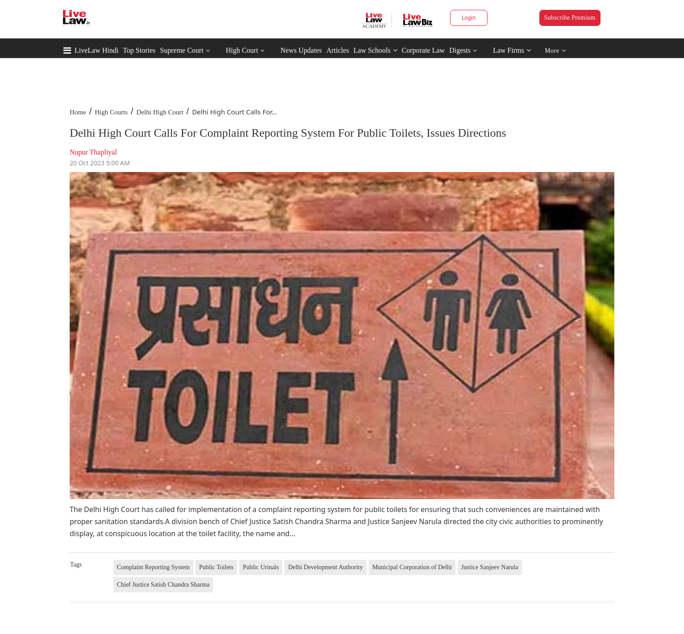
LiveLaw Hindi (96, 50)
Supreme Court (181, 50)
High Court (242, 50)
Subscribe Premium (570, 17)
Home (78, 112)
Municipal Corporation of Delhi (412, 567)
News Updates (301, 50)
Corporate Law (423, 50)
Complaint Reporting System (153, 567)
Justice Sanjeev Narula (489, 567)
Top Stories (139, 50)
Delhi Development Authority (325, 567)
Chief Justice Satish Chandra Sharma (163, 584)
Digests (460, 50)
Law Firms (512, 50)
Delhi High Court (160, 112)
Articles (337, 50)
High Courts (111, 112)
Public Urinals (261, 567)
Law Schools (375, 50)
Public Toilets (216, 567)
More (555, 50)
